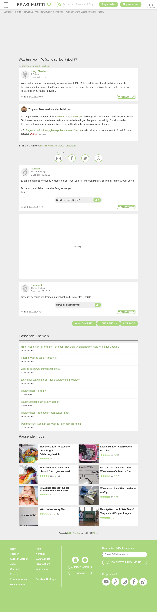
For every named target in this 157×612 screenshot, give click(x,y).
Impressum (42, 569)
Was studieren (18, 584)
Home (13, 549)
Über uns (15, 569)
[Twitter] (85, 158)
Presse (14, 574)
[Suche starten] (59, 4)
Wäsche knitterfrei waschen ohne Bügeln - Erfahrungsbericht (55, 450)
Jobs (13, 564)
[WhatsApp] (98, 158)
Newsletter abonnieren (125, 562)
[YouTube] (106, 582)
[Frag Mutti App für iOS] (75, 561)
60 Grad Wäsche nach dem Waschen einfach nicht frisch (116, 469)
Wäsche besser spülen (53, 509)
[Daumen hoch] (97, 200)
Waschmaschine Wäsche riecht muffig (118, 490)
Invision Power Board (74, 533)
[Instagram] (124, 582)
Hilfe (38, 549)
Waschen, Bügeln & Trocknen (36, 66)
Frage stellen (109, 4)
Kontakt (40, 554)
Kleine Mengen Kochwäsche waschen (116, 448)
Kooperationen (18, 579)
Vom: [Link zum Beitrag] (23, 97)
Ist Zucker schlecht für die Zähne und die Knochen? (54, 489)
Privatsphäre (43, 564)
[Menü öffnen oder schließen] (6, 4)
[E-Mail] (58, 158)
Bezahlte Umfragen (46, 579)
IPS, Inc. (95, 533)
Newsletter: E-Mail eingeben (118, 548)
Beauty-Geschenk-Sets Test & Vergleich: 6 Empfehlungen (117, 511)
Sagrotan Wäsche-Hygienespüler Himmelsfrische (53, 130)
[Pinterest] (115, 582)
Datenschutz (43, 559)
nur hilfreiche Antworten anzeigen (58, 145)
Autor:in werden (19, 559)
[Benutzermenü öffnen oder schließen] (151, 4)
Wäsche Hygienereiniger (69, 116)
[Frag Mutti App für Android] (85, 561)
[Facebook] (72, 158)
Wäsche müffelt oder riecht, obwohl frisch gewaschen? (55, 469)
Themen (14, 554)
